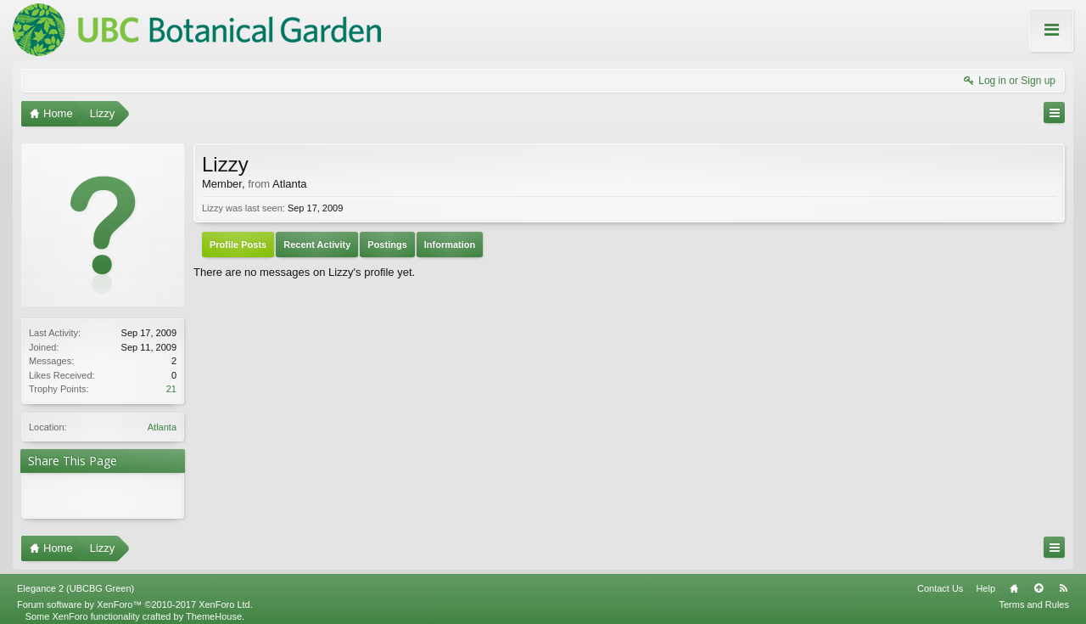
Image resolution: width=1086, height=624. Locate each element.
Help (985, 581)
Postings (386, 244)
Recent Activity (316, 244)
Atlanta (162, 427)
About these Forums (1016, 42)
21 (171, 389)
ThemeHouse (214, 609)
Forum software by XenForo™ (135, 598)
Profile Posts (238, 244)
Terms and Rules (1034, 598)
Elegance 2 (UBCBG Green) (75, 581)
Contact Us (940, 581)
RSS (1063, 581)
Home (1014, 581)
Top (1038, 581)
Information (450, 244)
